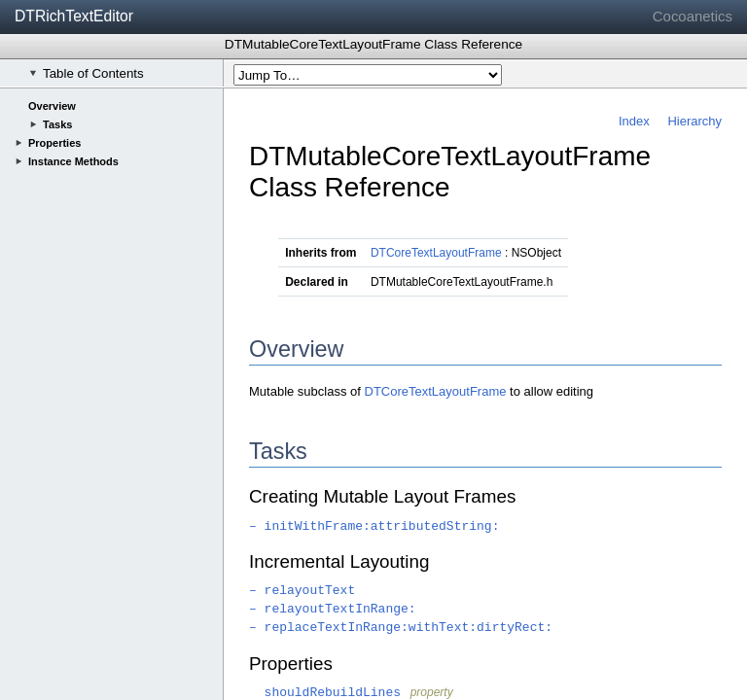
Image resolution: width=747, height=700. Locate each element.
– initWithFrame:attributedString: (374, 526)
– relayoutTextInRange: (332, 609)
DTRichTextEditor (74, 16)
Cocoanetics (692, 16)
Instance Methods (73, 161)
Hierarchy (694, 121)
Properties (54, 143)
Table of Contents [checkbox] (86, 73)
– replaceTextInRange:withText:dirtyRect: (400, 627)
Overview (52, 106)
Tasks (57, 124)
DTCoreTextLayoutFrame (436, 253)
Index (634, 121)
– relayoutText (302, 590)
